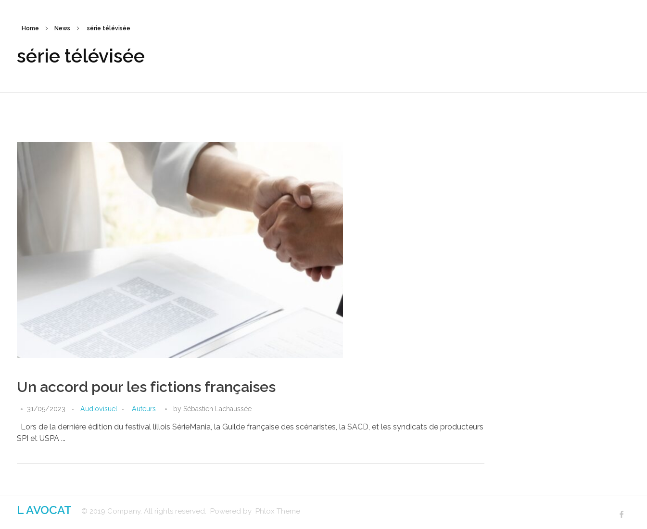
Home (30, 28)
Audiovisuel (98, 409)
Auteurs (144, 409)
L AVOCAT (44, 510)
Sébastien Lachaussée (217, 409)
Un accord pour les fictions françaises (146, 386)
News (62, 28)
